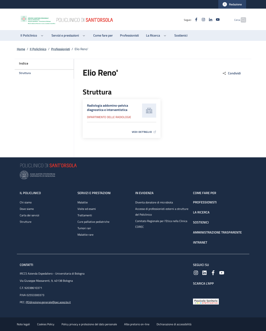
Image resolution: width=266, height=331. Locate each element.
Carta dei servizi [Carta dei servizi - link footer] (29, 215)
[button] (232, 4)
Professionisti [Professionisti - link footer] (205, 202)
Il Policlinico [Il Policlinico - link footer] (30, 192)
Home (21, 49)
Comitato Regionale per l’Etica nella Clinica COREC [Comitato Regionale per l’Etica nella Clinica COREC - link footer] (161, 224)
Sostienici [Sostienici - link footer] (201, 222)
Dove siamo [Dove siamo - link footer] (27, 209)
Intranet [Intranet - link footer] (200, 242)
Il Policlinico (38, 49)
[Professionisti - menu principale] (129, 35)
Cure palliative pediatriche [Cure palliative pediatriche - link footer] (93, 222)
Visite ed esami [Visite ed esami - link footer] (86, 209)
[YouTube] (210, 19)
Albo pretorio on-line (136, 324)
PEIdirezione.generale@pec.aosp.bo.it (48, 302)
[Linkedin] (203, 19)
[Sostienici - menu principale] (181, 35)
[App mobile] (196, 291)
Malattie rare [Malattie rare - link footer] (85, 234)
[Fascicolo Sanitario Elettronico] (206, 301)
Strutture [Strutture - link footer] (25, 222)
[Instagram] (196, 19)
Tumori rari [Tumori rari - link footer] (84, 228)
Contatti (27, 264)
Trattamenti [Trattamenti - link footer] (84, 215)
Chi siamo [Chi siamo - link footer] (26, 202)
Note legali (23, 324)
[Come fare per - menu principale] (103, 35)
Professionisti (60, 49)
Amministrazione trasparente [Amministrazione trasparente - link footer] (217, 232)
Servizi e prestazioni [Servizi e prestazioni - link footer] (94, 192)
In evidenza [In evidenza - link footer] (144, 192)
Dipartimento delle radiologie (109, 117)
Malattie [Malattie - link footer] (82, 202)
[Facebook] (189, 19)
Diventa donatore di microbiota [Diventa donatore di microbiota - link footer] (154, 202)
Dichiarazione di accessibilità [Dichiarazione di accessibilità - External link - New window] (174, 324)
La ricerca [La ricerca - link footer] (201, 212)
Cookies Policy (45, 324)
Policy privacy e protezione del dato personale (89, 324)
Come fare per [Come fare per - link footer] (204, 192)
